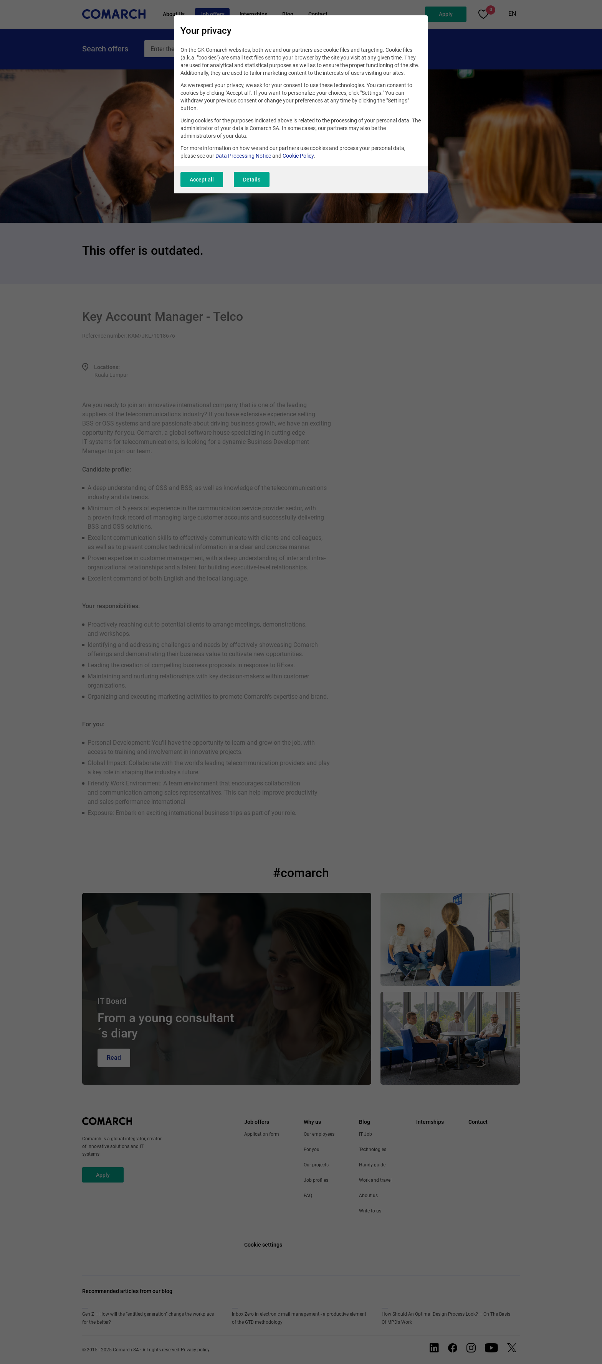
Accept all (202, 179)
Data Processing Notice (243, 156)
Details (251, 179)
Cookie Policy (298, 156)
